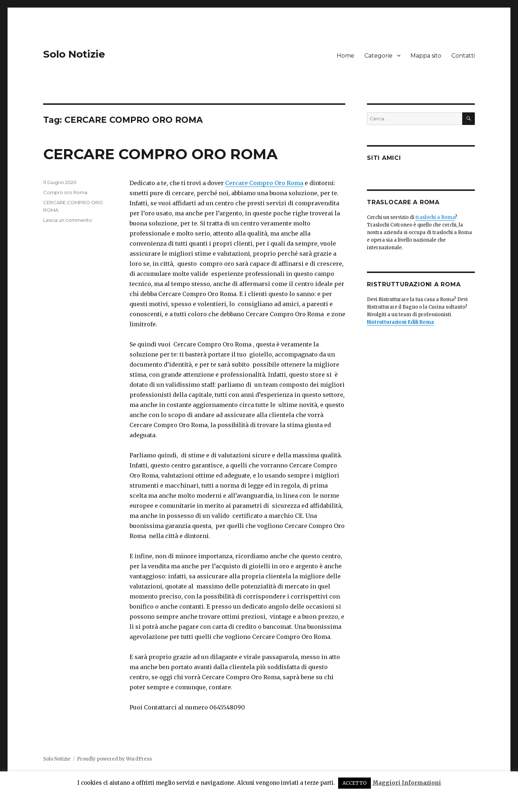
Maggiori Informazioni (406, 782)
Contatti (463, 55)
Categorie (378, 55)
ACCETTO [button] (354, 783)
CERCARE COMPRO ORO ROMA (160, 154)
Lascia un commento (67, 220)
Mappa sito (425, 55)
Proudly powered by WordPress (114, 759)
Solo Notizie (74, 54)
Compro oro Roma (65, 192)
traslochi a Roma (435, 217)
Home (345, 55)
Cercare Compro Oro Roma (264, 183)
